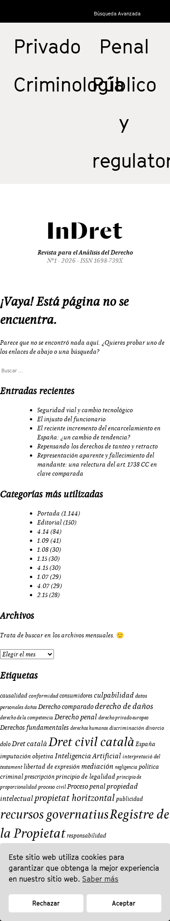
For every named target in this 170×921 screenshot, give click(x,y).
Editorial (49, 522)
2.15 (42, 595)
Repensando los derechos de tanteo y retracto (97, 446)
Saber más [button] (100, 878)
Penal (124, 46)
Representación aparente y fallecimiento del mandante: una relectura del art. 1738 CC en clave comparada (97, 464)
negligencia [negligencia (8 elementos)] (126, 767)
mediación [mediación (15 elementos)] (97, 766)
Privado (47, 46)
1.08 (43, 549)
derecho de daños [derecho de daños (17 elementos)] (124, 706)
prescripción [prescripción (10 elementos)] (39, 776)
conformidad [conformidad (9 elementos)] (43, 695)
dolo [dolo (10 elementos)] (5, 743)
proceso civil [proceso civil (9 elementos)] (52, 786)
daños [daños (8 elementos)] (30, 707)
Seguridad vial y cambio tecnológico (85, 410)
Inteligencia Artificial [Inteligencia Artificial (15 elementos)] (88, 755)
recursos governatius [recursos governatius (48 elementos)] (54, 814)
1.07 (43, 577)
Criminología (69, 84)
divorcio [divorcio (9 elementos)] (155, 727)
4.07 (43, 586)
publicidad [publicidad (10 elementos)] (129, 798)
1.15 (42, 559)
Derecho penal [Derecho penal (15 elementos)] (75, 716)
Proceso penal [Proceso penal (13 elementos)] (86, 786)
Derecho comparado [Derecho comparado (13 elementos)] (65, 706)
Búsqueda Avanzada (117, 13)
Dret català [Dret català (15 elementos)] (29, 743)
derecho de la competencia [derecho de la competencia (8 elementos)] (26, 717)
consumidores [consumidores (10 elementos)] (75, 695)
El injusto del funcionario (71, 419)
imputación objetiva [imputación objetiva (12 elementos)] (26, 756)
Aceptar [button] (124, 903)
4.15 (42, 568)
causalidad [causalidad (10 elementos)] (13, 695)
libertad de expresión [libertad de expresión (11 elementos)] (52, 766)
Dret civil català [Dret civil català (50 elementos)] (91, 741)
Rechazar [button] (46, 903)
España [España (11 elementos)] (145, 744)
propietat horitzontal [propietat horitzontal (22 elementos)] (74, 797)
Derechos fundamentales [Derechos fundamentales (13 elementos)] (34, 727)
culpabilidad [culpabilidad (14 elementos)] (114, 694)
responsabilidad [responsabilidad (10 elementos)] (86, 835)
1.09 (43, 540)
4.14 (43, 531)
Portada (48, 513)
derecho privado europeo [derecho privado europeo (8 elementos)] (123, 717)
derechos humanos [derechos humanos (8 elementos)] (89, 728)
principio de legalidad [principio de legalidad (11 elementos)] (85, 776)
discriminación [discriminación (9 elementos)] (126, 727)
